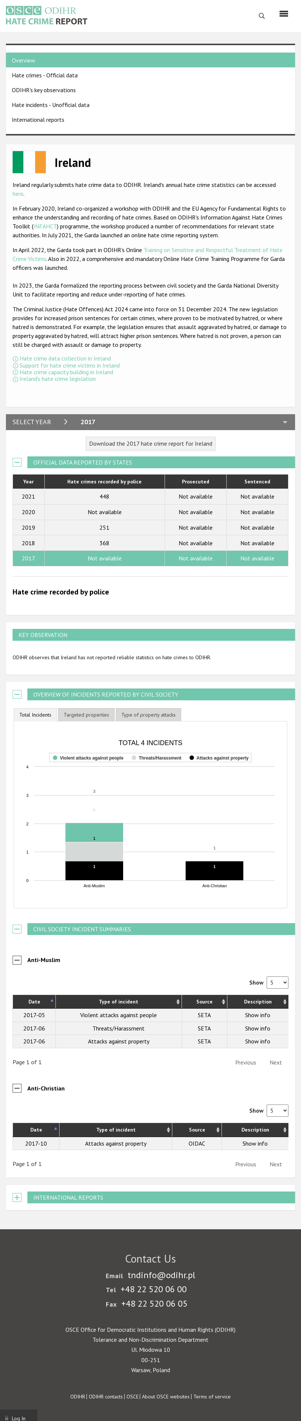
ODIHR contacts (106, 1396)
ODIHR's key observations (44, 90)
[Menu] (284, 13)
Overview (23, 60)
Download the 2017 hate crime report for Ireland (150, 443)
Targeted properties (86, 714)
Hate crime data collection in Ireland (65, 358)
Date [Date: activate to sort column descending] (34, 1001)
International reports (38, 119)
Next (276, 1062)
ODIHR (77, 1396)
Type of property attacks (148, 714)
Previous (245, 1062)
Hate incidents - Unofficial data (50, 104)
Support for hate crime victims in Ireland (70, 365)
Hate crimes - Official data (45, 75)
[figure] (151, 814)
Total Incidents (35, 714)
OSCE (132, 1396)
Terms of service (212, 1396)
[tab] (35, 715)
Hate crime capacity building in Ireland (66, 372)
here (18, 193)
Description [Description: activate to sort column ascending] (258, 1001)
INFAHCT (45, 226)
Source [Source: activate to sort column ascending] (204, 1001)
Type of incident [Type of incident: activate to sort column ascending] (118, 1001)
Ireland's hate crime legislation (58, 378)
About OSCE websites (166, 1396)
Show (268, 982)
